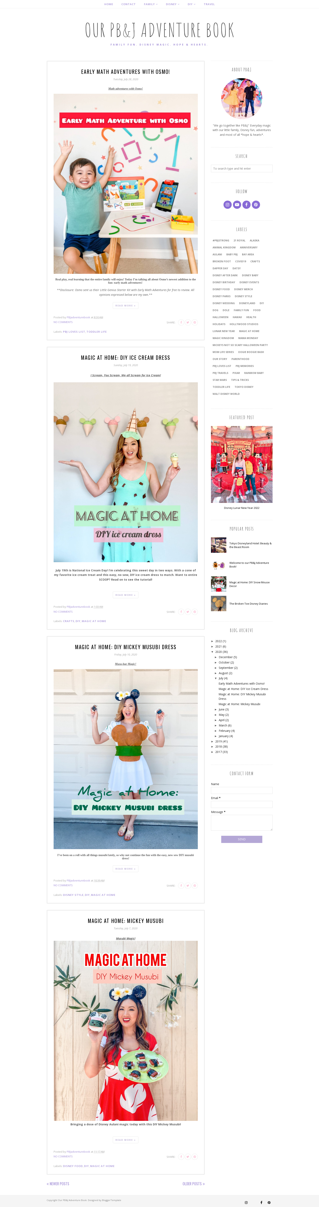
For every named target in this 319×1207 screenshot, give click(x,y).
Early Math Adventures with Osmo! (125, 71)
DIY (78, 620)
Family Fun (241, 310)
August (223, 673)
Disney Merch (243, 289)
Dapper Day (220, 268)
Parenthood (240, 359)
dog (215, 310)
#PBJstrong (221, 240)
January (224, 736)
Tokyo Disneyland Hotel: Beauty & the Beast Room (250, 545)
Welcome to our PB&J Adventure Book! (249, 564)
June (222, 709)
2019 (218, 741)
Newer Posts (59, 1182)
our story (220, 359)
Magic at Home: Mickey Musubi (126, 920)
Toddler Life (96, 331)
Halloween (220, 317)
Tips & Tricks (240, 380)
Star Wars (220, 380)
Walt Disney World (226, 394)
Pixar (236, 373)
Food (257, 310)
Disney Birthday (224, 282)
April (222, 720)
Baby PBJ (232, 254)
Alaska (254, 240)
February (224, 731)
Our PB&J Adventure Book (160, 29)
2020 (218, 652)
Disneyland (247, 303)
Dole (226, 310)
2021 (218, 646)
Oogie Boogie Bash (251, 352)
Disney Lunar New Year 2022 (241, 508)
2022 (218, 641)
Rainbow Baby (254, 373)
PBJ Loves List (74, 331)
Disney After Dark (225, 275)
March (223, 725)
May (222, 715)
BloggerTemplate (111, 1199)
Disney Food (73, 1165)
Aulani (217, 254)
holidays (219, 324)
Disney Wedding (224, 303)
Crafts (68, 620)
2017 (218, 752)
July (221, 678)
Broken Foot (222, 261)
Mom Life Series (223, 352)
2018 (218, 746)
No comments (63, 322)
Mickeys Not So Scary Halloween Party (240, 345)
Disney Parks (221, 296)
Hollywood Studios (244, 324)
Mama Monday (248, 338)
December (226, 657)
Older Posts (192, 1182)
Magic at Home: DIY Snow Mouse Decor (249, 584)
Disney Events (249, 282)
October (224, 662)
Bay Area (248, 254)
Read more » (125, 305)
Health (251, 317)
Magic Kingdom (223, 338)
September (226, 668)
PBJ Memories (245, 366)
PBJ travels (220, 373)
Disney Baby (250, 275)
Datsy (237, 268)
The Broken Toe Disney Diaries (248, 603)
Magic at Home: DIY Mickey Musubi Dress (125, 646)
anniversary (249, 247)
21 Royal (239, 240)
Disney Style (73, 894)
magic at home (94, 620)
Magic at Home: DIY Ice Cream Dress (125, 357)
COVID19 (240, 261)
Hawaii (237, 317)
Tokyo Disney (244, 387)
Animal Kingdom (224, 247)
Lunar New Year (224, 331)
